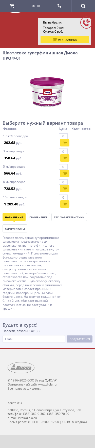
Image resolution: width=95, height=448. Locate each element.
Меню (36, 6)
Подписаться (79, 339)
